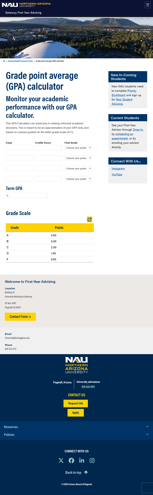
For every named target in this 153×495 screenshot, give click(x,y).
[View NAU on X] (61, 460)
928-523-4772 (10, 349)
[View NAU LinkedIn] (82, 460)
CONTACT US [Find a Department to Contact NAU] (76, 394)
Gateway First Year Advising (23, 12)
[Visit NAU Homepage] (76, 365)
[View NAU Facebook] (71, 460)
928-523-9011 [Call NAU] (88, 386)
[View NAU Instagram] (92, 460)
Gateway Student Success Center (20, 60)
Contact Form (20, 316)
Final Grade (70, 142)
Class (9, 142)
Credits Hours (43, 142)
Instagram (118, 168)
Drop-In (138, 129)
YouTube (117, 174)
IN (4, 60)
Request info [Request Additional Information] (75, 403)
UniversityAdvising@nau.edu (17, 338)
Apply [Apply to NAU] (75, 412)
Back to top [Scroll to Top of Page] (73, 472)
